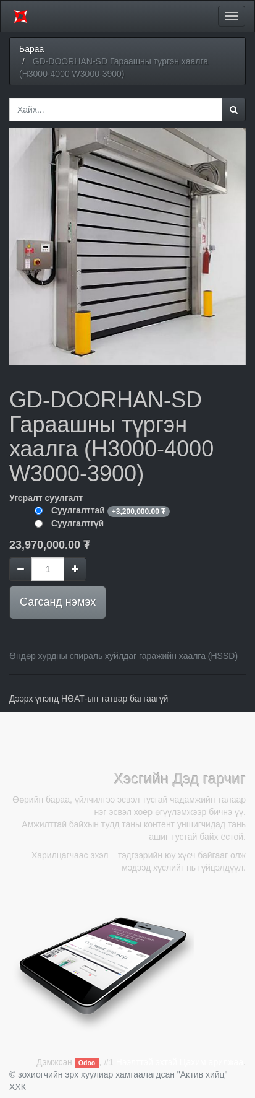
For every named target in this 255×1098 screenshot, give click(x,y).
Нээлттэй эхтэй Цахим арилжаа (179, 1062)
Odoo (86, 1062)
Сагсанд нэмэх (58, 602)
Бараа (31, 49)
